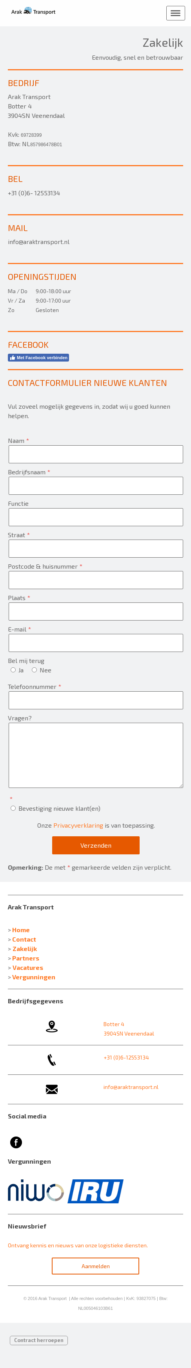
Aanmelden (96, 1266)
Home (21, 929)
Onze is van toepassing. (96, 825)
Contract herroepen (39, 1340)
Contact (24, 939)
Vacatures (28, 967)
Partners (25, 958)
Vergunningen (33, 977)
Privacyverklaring (78, 825)
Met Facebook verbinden (38, 357)
